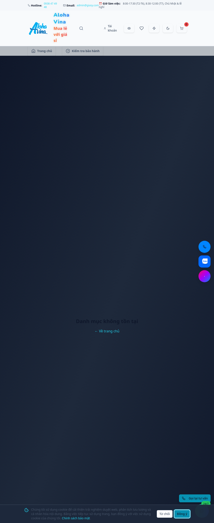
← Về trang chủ (107, 331)
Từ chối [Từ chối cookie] (164, 514)
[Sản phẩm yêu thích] (141, 28)
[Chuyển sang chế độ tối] (168, 28)
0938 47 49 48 (50, 5)
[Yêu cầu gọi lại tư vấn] (195, 498)
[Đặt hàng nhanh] (154, 28)
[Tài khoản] (110, 28)
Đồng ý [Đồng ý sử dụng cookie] (182, 514)
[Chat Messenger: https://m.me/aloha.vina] (204, 276)
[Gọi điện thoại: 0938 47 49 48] (204, 247)
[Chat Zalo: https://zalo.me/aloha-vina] (204, 261)
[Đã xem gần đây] (129, 28)
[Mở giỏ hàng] (182, 28)
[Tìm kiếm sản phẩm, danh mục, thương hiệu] (85, 28)
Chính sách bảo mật (76, 518)
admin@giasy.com (88, 5)
